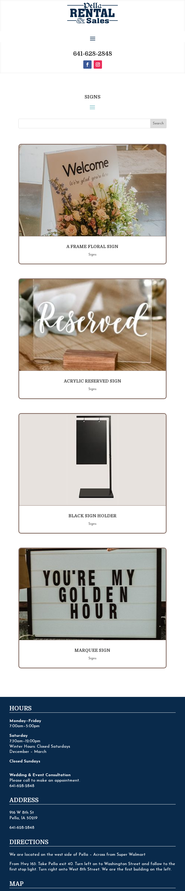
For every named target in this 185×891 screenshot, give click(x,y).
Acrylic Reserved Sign (92, 361)
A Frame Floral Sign (92, 227)
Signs (92, 235)
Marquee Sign (92, 630)
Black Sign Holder (92, 496)
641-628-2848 (92, 34)
